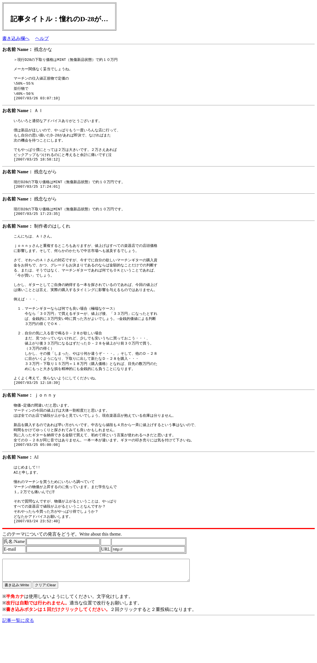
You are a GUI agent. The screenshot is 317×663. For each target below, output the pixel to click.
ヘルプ (42, 38)
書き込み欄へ (15, 38)
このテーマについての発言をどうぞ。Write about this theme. (62, 566)
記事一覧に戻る (18, 657)
